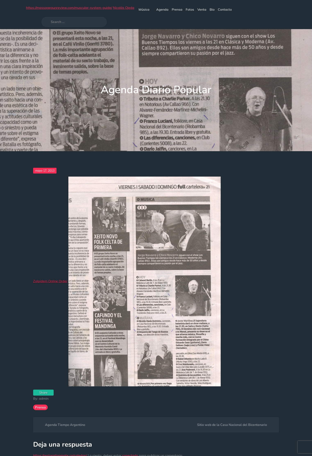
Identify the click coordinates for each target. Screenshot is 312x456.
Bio (212, 9)
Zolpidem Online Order (50, 281)
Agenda (162, 9)
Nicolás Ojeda (123, 8)
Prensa (177, 9)
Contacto (225, 9)
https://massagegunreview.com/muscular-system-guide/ (69, 8)
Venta (201, 9)
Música (146, 9)
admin (44, 398)
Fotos (190, 9)
